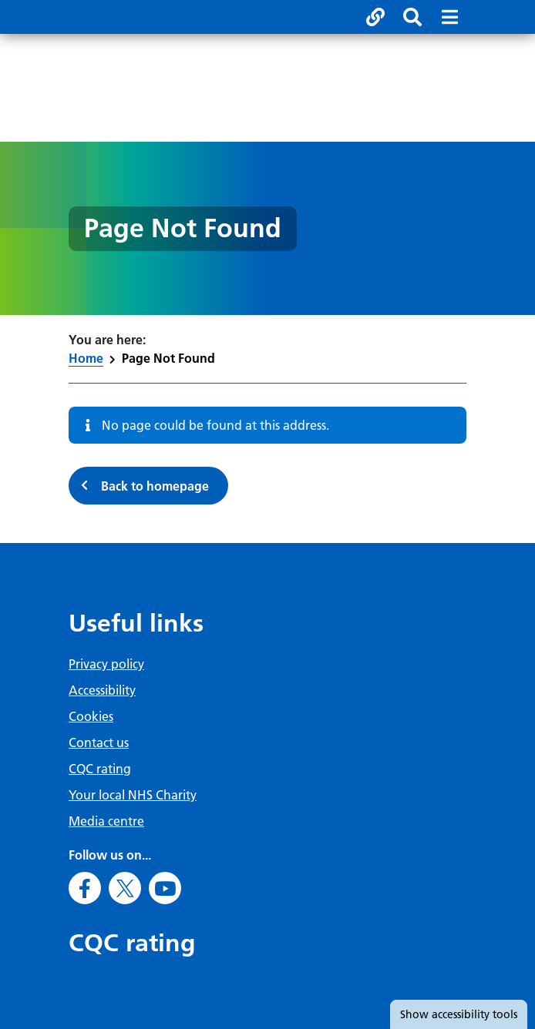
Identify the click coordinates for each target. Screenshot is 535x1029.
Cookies (91, 716)
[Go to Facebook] (85, 888)
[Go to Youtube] (165, 888)
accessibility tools (458, 1014)
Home (86, 358)
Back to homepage (155, 486)
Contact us (99, 742)
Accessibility (102, 690)
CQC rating (100, 768)
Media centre (106, 821)
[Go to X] (125, 888)
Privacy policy (106, 664)
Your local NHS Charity (133, 795)
